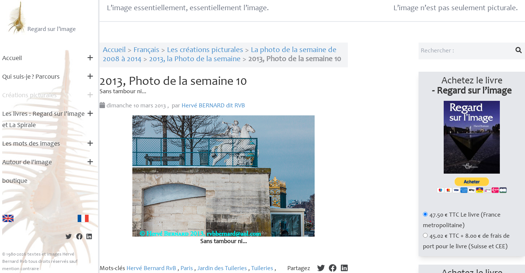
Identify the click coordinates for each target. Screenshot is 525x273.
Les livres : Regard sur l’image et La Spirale (43, 120)
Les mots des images (31, 144)
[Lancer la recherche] (519, 51)
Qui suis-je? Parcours (31, 77)
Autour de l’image (27, 162)
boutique (14, 181)
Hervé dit (213, 106)
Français (146, 50)
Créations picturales (29, 95)
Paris (186, 269)
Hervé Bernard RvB (151, 269)
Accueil (12, 58)
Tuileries (262, 269)
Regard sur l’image (41, 17)
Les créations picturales (205, 50)
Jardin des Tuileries (222, 269)
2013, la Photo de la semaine (195, 59)
